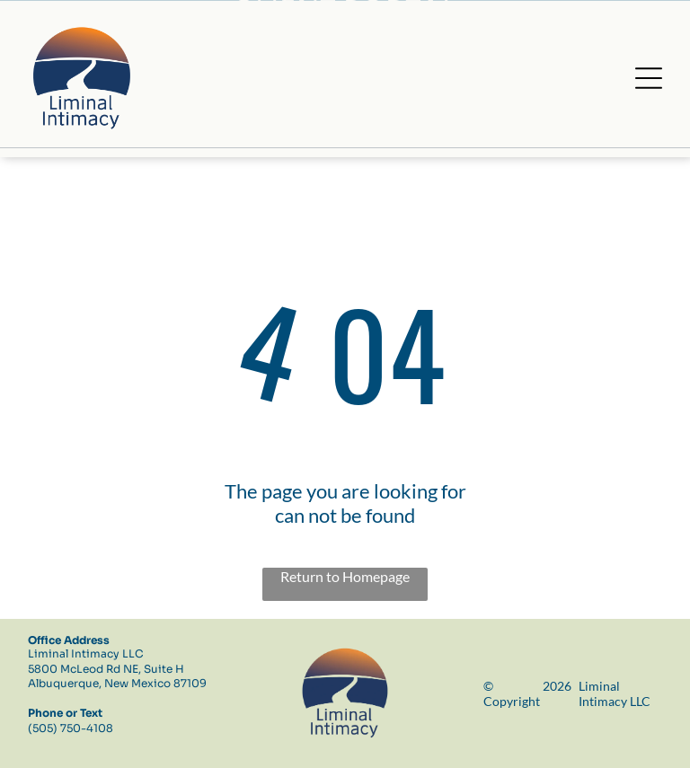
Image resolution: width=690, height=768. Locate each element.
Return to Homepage (345, 576)
